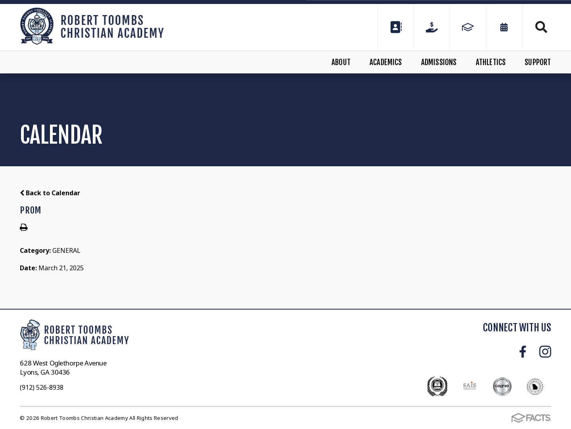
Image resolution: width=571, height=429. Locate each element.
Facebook (523, 352)
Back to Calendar (50, 193)
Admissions (439, 62)
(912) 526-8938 (41, 387)
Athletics (491, 62)
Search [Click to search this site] (541, 27)
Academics (386, 62)
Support (538, 62)
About (341, 62)
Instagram (545, 352)
